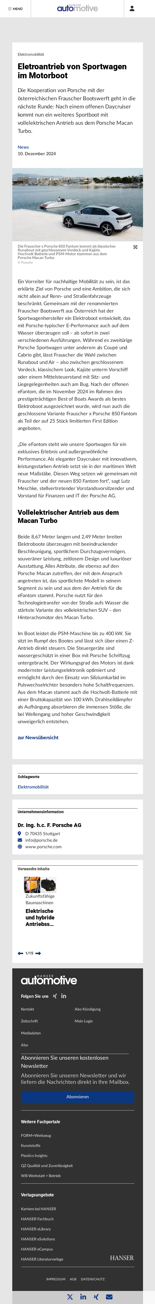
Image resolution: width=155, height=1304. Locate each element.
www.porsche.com (43, 847)
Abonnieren (77, 1097)
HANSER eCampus (37, 1249)
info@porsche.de (41, 840)
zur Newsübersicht (38, 737)
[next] (38, 953)
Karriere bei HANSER (38, 1209)
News (23, 147)
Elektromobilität (33, 787)
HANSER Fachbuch (37, 1219)
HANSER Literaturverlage (42, 1259)
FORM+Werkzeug (36, 1136)
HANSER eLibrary (36, 1229)
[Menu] (15, 8)
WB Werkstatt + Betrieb (41, 1176)
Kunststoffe (30, 1146)
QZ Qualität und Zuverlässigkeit (47, 1166)
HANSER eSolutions (38, 1239)
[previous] (20, 953)
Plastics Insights (34, 1156)
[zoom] (135, 247)
